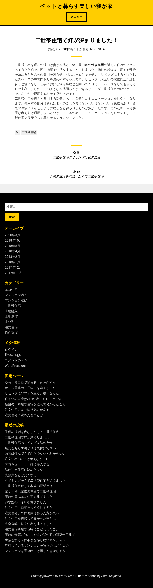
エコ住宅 (11, 290)
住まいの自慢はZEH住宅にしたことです (33, 399)
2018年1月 (12, 262)
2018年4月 (12, 251)
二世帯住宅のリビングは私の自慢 (29, 443)
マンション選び (16, 300)
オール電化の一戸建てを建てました (30, 388)
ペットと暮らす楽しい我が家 (76, 6)
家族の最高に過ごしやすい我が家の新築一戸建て (40, 535)
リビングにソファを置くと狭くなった (32, 393)
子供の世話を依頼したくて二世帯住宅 (32, 432)
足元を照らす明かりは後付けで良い (30, 448)
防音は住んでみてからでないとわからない (35, 453)
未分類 (9, 322)
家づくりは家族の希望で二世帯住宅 (30, 491)
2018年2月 (12, 257)
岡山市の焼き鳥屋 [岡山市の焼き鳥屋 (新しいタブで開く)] (91, 65)
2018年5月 (12, 246)
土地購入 (11, 311)
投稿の (13, 355)
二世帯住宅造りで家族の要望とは (29, 486)
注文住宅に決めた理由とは (24, 415)
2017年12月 (13, 267)
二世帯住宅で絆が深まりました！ (29, 437)
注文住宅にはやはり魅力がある (27, 410)
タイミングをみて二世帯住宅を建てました (35, 480)
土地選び (11, 316)
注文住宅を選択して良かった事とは (30, 518)
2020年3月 (12, 235)
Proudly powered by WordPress (52, 576)
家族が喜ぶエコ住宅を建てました (29, 497)
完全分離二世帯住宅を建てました (29, 524)
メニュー (76, 16)
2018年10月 (13, 240)
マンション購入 (16, 295)
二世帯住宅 (29, 132)
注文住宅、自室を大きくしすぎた (29, 507)
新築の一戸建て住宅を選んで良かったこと (35, 404)
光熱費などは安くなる (21, 475)
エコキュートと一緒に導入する (27, 464)
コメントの (16, 360)
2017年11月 (13, 273)
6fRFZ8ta (97, 49)
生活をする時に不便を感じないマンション (35, 540)
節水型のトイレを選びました (25, 502)
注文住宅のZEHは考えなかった (27, 459)
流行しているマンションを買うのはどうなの (37, 545)
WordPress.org (15, 366)
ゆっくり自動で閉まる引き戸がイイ (30, 382)
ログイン (11, 349)
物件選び (11, 333)
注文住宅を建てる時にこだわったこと (32, 529)
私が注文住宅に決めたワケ (24, 470)
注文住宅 (11, 327)
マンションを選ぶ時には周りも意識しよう (35, 551)
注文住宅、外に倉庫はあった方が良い (32, 513)
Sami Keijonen (111, 576)
